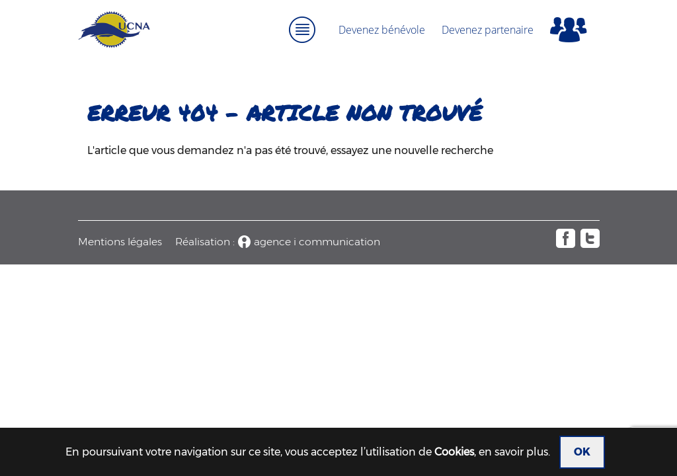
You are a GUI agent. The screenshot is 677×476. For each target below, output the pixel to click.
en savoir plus (513, 452)
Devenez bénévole (381, 29)
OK (582, 452)
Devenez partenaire (488, 29)
